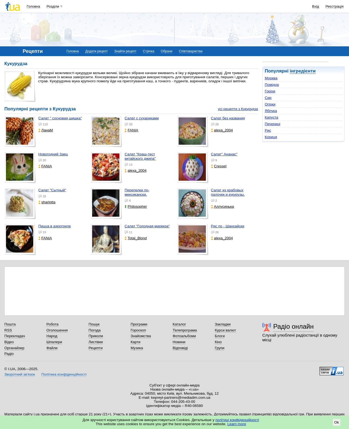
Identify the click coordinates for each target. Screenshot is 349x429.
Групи (219, 348)
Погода (95, 330)
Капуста (271, 117)
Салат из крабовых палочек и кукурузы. (228, 192)
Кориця (271, 137)
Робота (52, 324)
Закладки (223, 324)
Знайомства (141, 336)
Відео (9, 342)
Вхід (315, 6)
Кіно (218, 342)
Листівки (96, 342)
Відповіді (180, 348)
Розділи (53, 6)
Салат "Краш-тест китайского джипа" (140, 156)
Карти (135, 342)
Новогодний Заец (53, 154)
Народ (51, 336)
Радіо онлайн (293, 326)
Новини (179, 342)
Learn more (236, 424)
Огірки (270, 104)
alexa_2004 (222, 130)
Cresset (219, 166)
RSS (8, 330)
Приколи (96, 336)
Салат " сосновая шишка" (60, 118)
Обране (167, 51)
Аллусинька (222, 206)
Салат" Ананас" (224, 154)
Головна (33, 6)
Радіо (9, 354)
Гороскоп (138, 330)
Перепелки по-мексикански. (137, 192)
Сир (268, 98)
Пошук (94, 324)
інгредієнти (303, 71)
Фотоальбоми (184, 336)
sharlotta (47, 202)
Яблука (271, 111)
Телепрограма (185, 330)
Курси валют (225, 330)
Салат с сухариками (142, 118)
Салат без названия (228, 118)
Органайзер (14, 348)
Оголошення (57, 330)
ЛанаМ (45, 130)
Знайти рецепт (125, 51)
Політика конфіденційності (63, 374)
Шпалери (54, 342)
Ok (336, 422)
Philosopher (136, 206)
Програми (139, 324)
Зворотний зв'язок (19, 374)
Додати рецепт (96, 51)
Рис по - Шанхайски (227, 226)
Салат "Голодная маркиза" (147, 226)
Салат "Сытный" (52, 190)
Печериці (272, 124)
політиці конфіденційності (237, 420)
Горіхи (270, 91)
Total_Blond (136, 238)
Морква (271, 78)
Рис (268, 130)
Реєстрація (335, 6)
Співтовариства (191, 51)
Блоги (220, 336)
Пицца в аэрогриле (54, 226)
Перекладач (14, 336)
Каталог (179, 324)
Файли (52, 348)
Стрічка (148, 51)
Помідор (272, 85)
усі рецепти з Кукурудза (238, 109)
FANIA (131, 130)
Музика (137, 348)
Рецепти (96, 348)
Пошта (10, 324)
